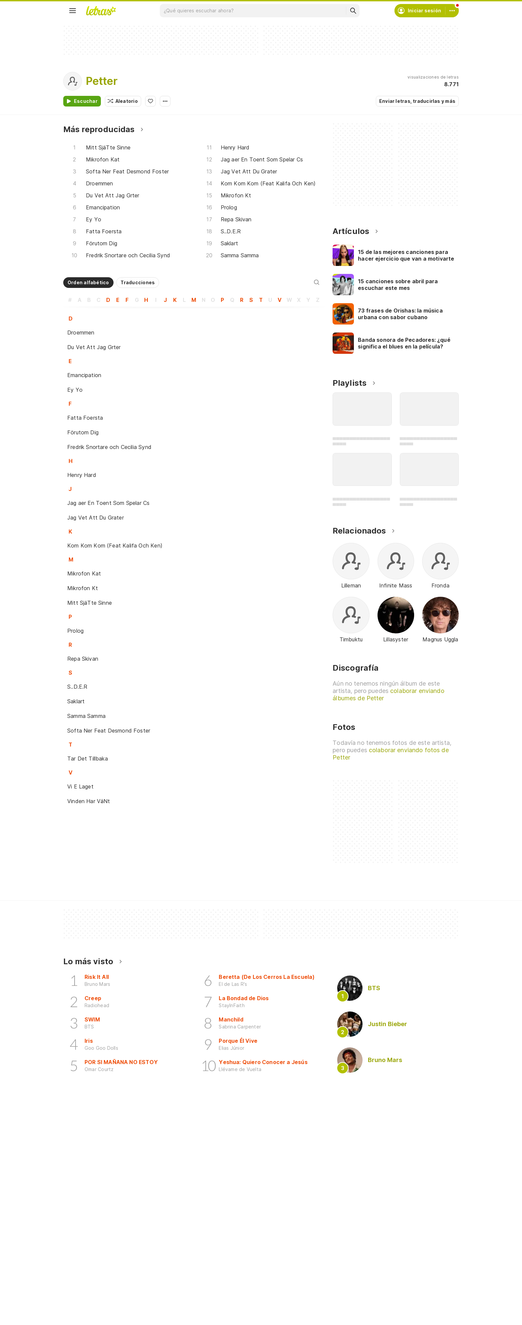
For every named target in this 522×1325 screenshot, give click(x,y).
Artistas (80, 1295)
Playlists (80, 1319)
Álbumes (81, 1307)
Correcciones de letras (232, 1319)
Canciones (83, 1283)
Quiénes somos (357, 1307)
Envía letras (219, 1307)
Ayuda (347, 1283)
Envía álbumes (222, 1295)
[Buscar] (353, 10)
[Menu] (72, 10)
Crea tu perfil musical (230, 1283)
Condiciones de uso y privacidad (377, 1295)
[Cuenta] (452, 10)
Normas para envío (361, 1319)
